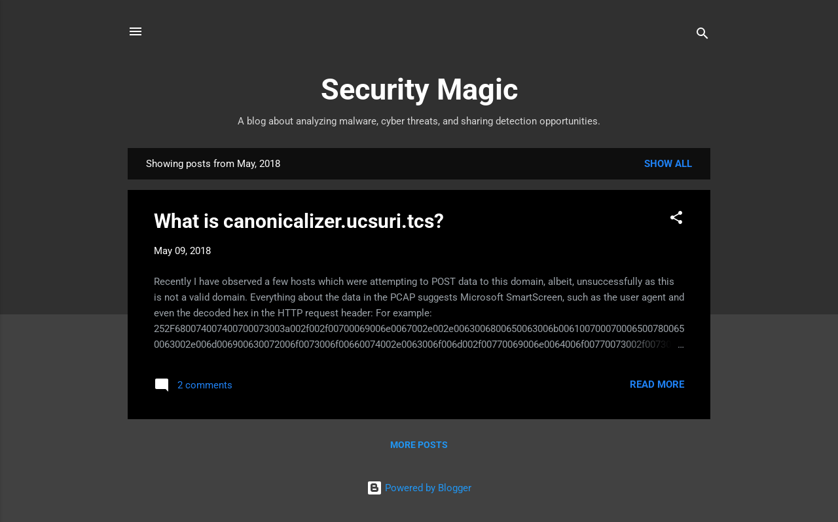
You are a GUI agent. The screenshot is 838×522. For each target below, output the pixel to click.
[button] (676, 220)
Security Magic (419, 89)
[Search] (702, 36)
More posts (419, 444)
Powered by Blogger (419, 488)
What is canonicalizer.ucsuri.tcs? (299, 221)
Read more (657, 384)
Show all (668, 164)
